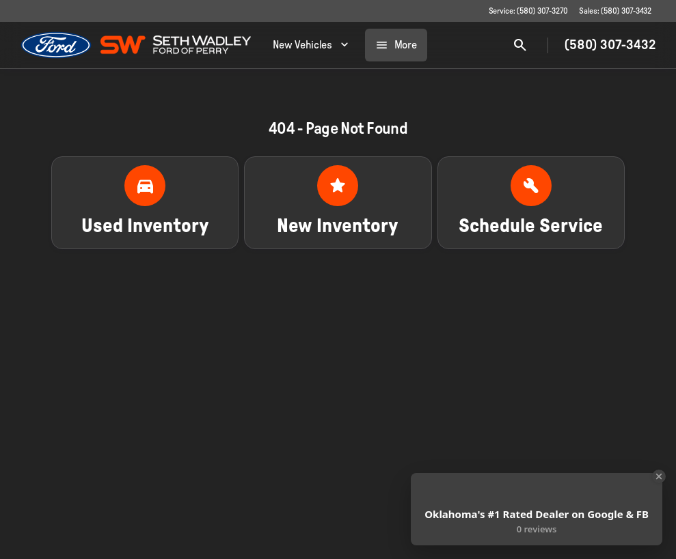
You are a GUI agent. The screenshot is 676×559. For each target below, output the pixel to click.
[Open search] (520, 45)
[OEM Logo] (56, 45)
